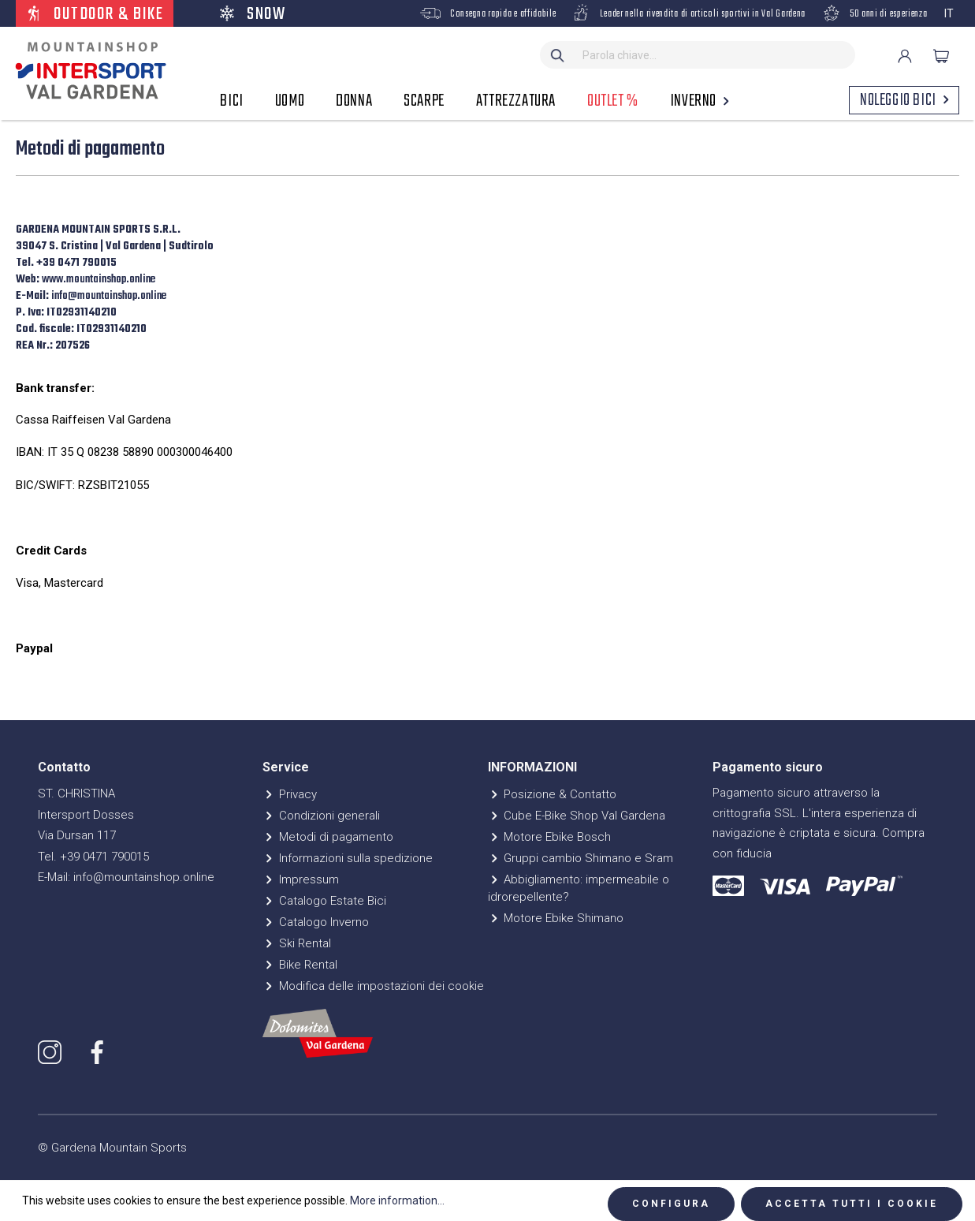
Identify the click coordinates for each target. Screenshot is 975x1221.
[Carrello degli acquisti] (941, 56)
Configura (671, 1203)
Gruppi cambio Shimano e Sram (581, 858)
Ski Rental (296, 943)
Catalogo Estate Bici (324, 901)
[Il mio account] (905, 56)
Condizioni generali (321, 815)
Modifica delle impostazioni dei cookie (373, 986)
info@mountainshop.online (110, 296)
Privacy (289, 794)
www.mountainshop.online (100, 280)
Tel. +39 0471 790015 (93, 856)
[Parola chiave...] (715, 55)
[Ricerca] (558, 55)
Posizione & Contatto (552, 794)
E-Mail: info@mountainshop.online (126, 877)
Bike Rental (299, 965)
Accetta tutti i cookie (851, 1203)
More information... (397, 1200)
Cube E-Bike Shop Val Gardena (577, 815)
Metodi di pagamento (327, 837)
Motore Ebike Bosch (550, 837)
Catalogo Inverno (315, 922)
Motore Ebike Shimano (556, 918)
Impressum (300, 879)
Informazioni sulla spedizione (347, 858)
